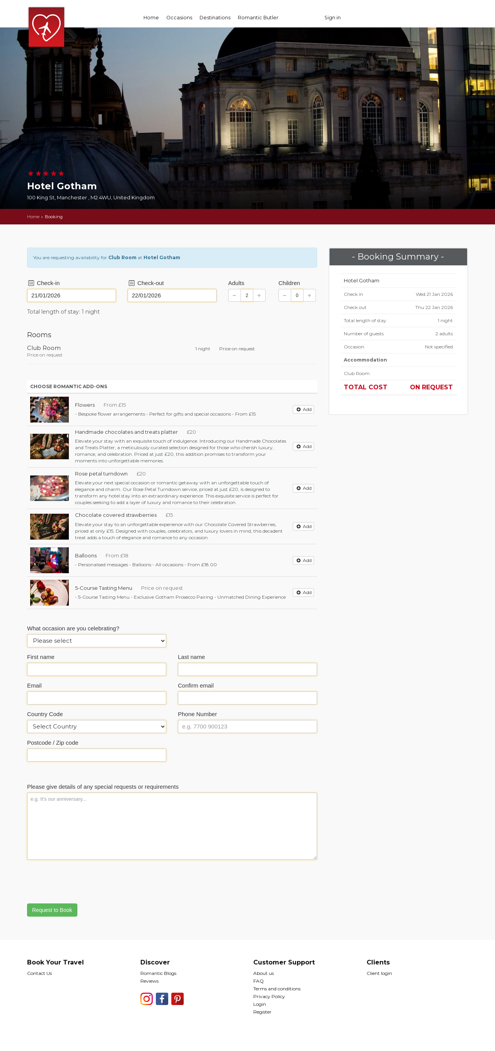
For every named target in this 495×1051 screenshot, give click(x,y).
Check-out (146, 283)
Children (289, 283)
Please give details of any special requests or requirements (103, 786)
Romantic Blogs (158, 973)
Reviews (149, 981)
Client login (379, 973)
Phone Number (197, 714)
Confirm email (196, 685)
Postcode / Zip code (53, 742)
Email (34, 685)
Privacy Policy (269, 996)
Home (151, 17)
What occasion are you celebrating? (73, 628)
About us (263, 973)
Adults (236, 283)
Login (259, 1004)
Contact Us (39, 973)
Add (303, 409)
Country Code (45, 714)
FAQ (258, 981)
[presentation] (86, 881)
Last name (191, 657)
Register (262, 1012)
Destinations (215, 17)
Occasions (179, 17)
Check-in (43, 283)
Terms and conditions (276, 989)
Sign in (332, 17)
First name (41, 657)
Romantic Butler (258, 17)
